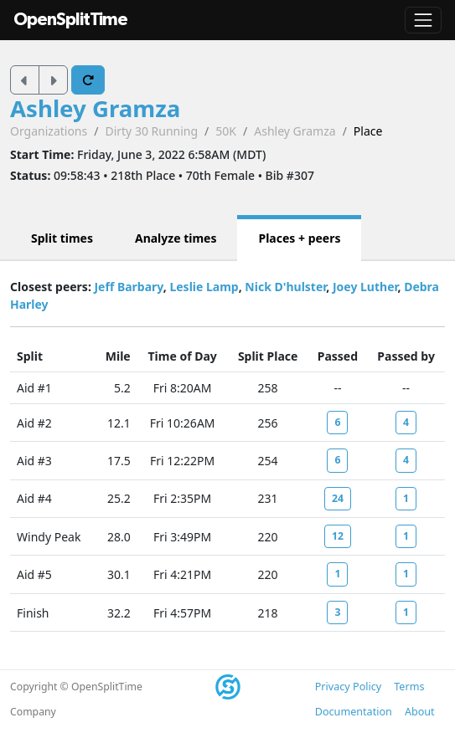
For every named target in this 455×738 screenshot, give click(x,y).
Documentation (353, 712)
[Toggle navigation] (423, 20)
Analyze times (176, 238)
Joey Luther (365, 287)
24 (338, 498)
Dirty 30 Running (151, 131)
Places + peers (299, 238)
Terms (409, 686)
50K (225, 131)
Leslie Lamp (203, 287)
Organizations (48, 131)
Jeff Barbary (128, 287)
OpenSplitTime (70, 19)
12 (338, 536)
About (420, 712)
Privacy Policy (348, 686)
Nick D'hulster (285, 287)
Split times (62, 238)
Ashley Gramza (95, 108)
